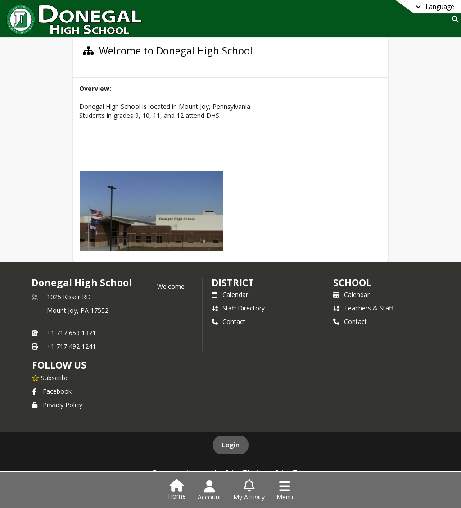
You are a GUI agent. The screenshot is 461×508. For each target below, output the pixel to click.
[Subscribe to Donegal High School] (50, 377)
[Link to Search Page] (453, 19)
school (352, 282)
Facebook (52, 391)
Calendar (230, 294)
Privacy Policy (57, 404)
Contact (228, 321)
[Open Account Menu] (209, 490)
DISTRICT (233, 282)
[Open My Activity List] (249, 490)
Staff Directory (238, 308)
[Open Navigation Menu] (284, 490)
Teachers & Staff (363, 308)
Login (231, 445)
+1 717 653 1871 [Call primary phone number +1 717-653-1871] (71, 332)
